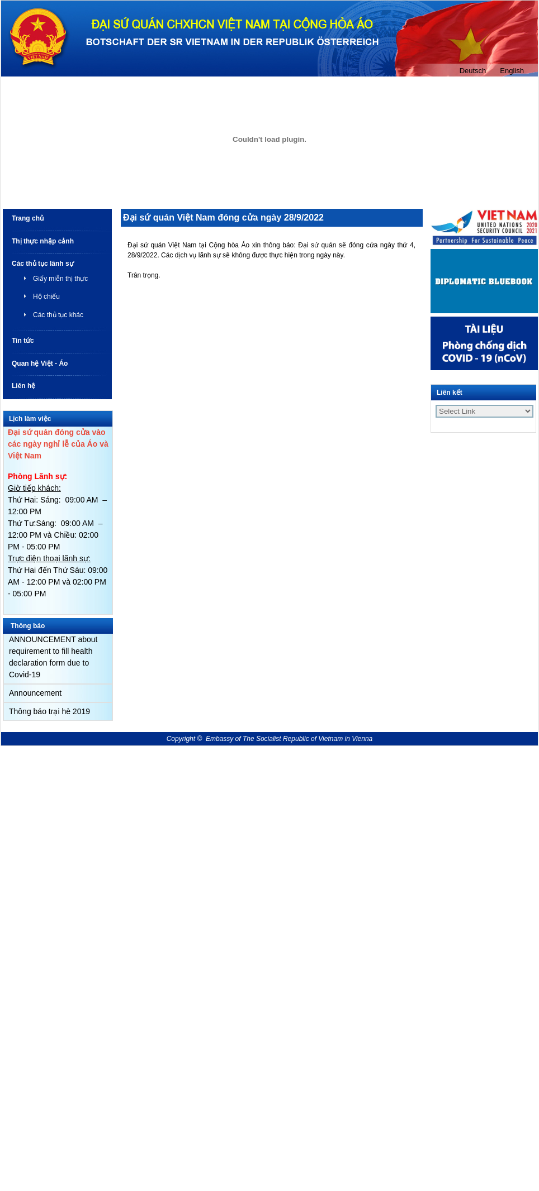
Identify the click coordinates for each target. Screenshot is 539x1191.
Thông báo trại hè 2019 (49, 711)
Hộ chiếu (46, 296)
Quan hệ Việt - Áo (40, 363)
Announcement (35, 692)
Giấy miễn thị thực (60, 279)
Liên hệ (23, 386)
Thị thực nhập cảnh (43, 241)
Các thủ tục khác (58, 315)
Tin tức (23, 341)
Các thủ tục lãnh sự (43, 263)
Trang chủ (28, 218)
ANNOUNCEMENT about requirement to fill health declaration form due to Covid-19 (53, 657)
